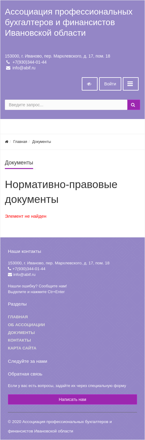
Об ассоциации (26, 325)
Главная (20, 142)
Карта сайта (22, 348)
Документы (41, 142)
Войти (110, 83)
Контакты (19, 340)
